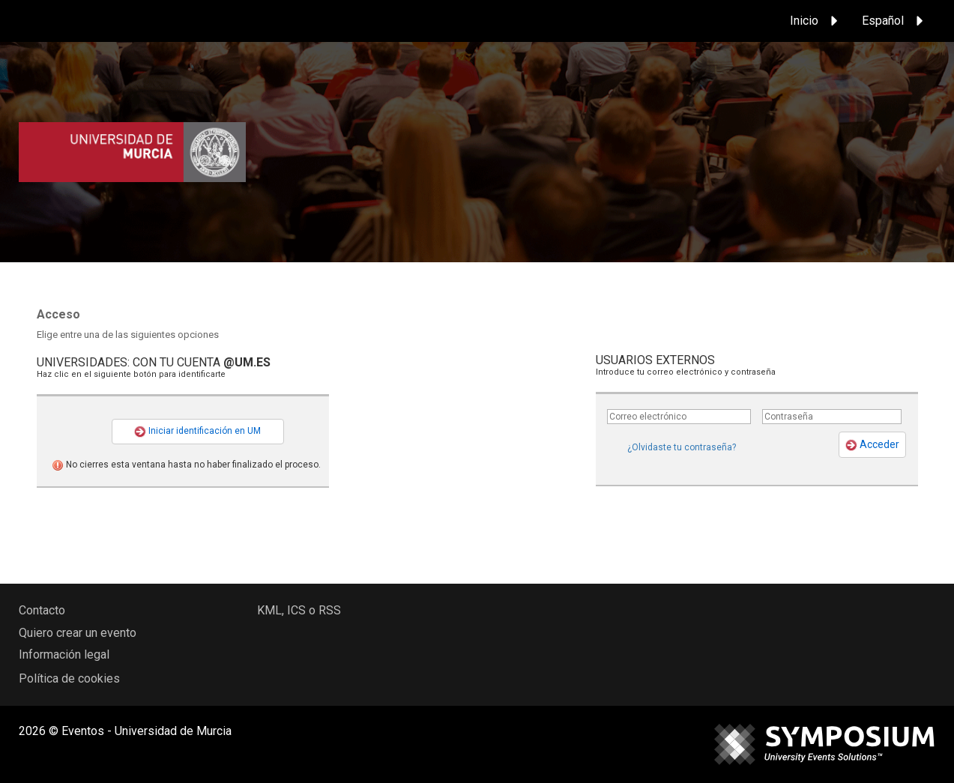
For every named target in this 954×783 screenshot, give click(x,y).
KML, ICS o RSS (299, 610)
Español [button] (895, 21)
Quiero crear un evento (77, 633)
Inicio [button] (816, 21)
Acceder (872, 444)
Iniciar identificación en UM (197, 432)
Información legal (64, 654)
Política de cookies (69, 678)
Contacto (42, 610)
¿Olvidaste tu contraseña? (681, 447)
